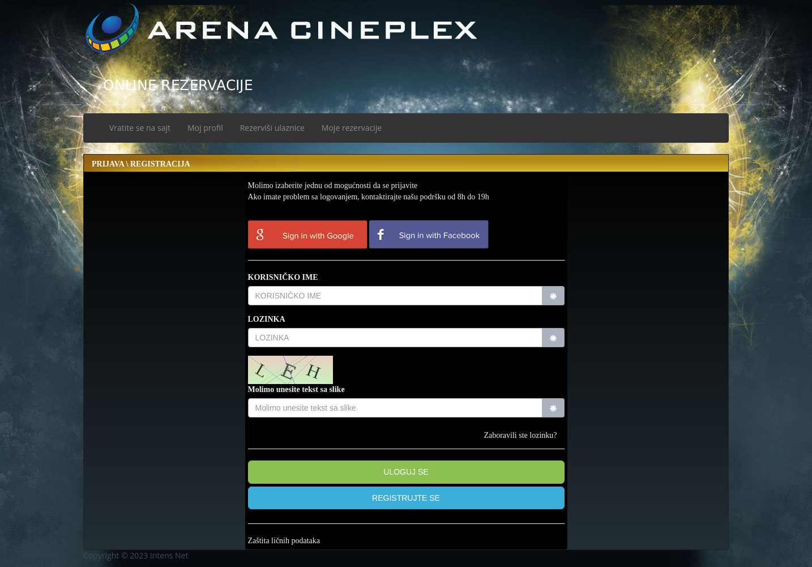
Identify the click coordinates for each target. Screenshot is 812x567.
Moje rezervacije (352, 127)
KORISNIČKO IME (283, 277)
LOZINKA (266, 319)
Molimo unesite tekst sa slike (296, 389)
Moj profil (205, 127)
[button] (406, 498)
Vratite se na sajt (139, 127)
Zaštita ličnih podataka (284, 540)
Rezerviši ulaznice (272, 127)
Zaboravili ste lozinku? (520, 435)
